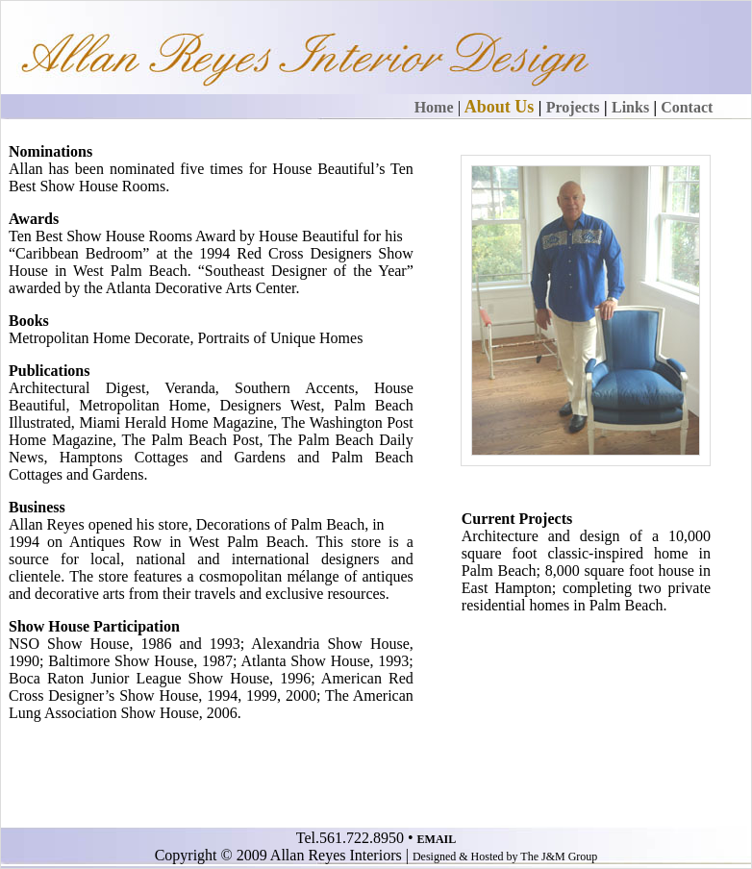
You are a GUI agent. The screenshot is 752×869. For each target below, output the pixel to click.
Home (434, 107)
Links (630, 107)
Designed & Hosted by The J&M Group (505, 856)
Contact (687, 107)
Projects (573, 107)
